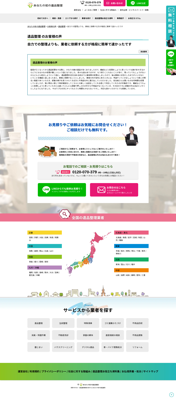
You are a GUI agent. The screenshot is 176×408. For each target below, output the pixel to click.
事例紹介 (120, 18)
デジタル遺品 (88, 347)
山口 (51, 250)
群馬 (128, 250)
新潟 (117, 264)
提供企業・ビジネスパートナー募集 (134, 10)
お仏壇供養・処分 (131, 371)
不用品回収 (137, 323)
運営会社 (77, 10)
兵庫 (46, 237)
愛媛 (41, 261)
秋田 (140, 237)
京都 (36, 237)
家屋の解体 (88, 335)
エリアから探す (71, 18)
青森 (124, 237)
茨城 (117, 250)
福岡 (31, 272)
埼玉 (133, 250)
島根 (36, 250)
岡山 (41, 250)
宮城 (135, 237)
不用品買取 (137, 335)
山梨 (117, 275)
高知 (46, 261)
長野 (123, 275)
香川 (36, 261)
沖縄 (38, 275)
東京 (143, 250)
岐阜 (128, 275)
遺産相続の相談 (113, 335)
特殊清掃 (88, 323)
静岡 (133, 275)
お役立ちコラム (134, 18)
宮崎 (56, 272)
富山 (123, 264)
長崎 (41, 272)
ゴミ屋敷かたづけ (113, 323)
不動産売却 (63, 335)
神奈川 (118, 253)
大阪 (41, 237)
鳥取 (31, 250)
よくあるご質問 (90, 10)
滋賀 (31, 237)
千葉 (138, 250)
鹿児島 (31, 275)
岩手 (130, 237)
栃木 (123, 250)
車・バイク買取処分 (113, 347)
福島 (121, 240)
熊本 (46, 272)
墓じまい (39, 347)
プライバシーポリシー (54, 371)
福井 (133, 264)
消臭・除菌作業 (39, 335)
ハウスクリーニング (63, 347)
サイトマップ (150, 371)
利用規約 (35, 371)
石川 (128, 264)
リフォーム (137, 347)
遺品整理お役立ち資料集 (106, 371)
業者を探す (86, 18)
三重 (143, 275)
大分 (51, 272)
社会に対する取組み (108, 10)
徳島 (31, 261)
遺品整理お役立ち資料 (104, 18)
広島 (46, 250)
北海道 (118, 237)
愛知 (138, 275)
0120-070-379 (90, 2)
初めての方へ (42, 18)
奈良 (51, 237)
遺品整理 (39, 323)
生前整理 (63, 323)
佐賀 (36, 272)
